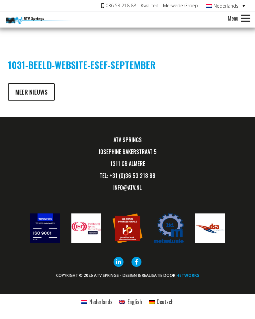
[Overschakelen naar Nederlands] (97, 301)
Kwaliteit (149, 5)
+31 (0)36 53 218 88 (132, 176)
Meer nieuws (31, 92)
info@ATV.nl (127, 188)
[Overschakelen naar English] (130, 301)
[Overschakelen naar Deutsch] (161, 301)
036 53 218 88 (118, 5)
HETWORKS (187, 275)
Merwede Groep (180, 5)
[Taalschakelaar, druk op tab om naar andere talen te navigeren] (225, 6)
